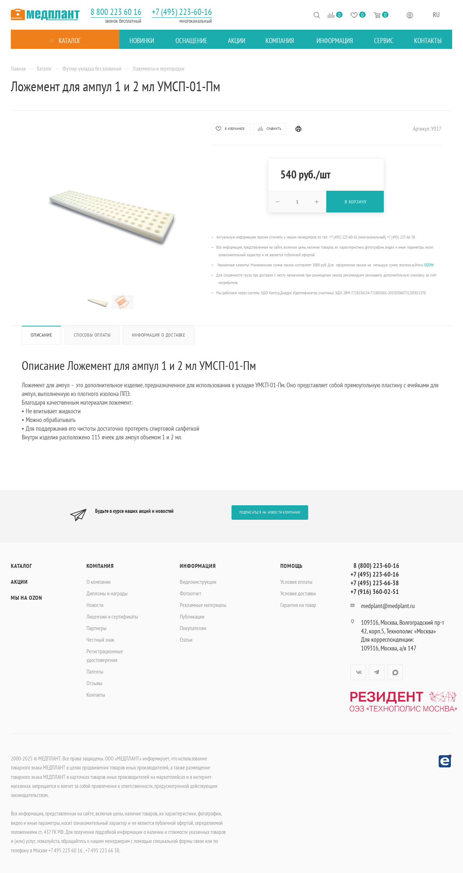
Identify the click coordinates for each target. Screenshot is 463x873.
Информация (198, 565)
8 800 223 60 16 (115, 11)
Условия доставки (298, 593)
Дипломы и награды (107, 593)
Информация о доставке (159, 335)
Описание (41, 335)
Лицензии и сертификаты (112, 616)
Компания (100, 565)
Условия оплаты (296, 581)
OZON (428, 264)
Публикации (192, 616)
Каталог (21, 565)
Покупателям (193, 628)
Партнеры (96, 628)
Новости (94, 604)
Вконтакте (358, 672)
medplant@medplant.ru (388, 606)
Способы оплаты (92, 335)
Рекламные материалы (203, 604)
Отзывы (94, 683)
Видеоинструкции (198, 581)
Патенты (94, 671)
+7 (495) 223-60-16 (182, 11)
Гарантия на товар (298, 604)
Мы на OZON (26, 597)
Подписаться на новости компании (269, 512)
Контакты (95, 694)
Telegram (377, 672)
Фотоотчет (190, 593)
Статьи (186, 639)
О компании (98, 581)
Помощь (291, 565)
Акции (19, 581)
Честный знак (100, 639)
